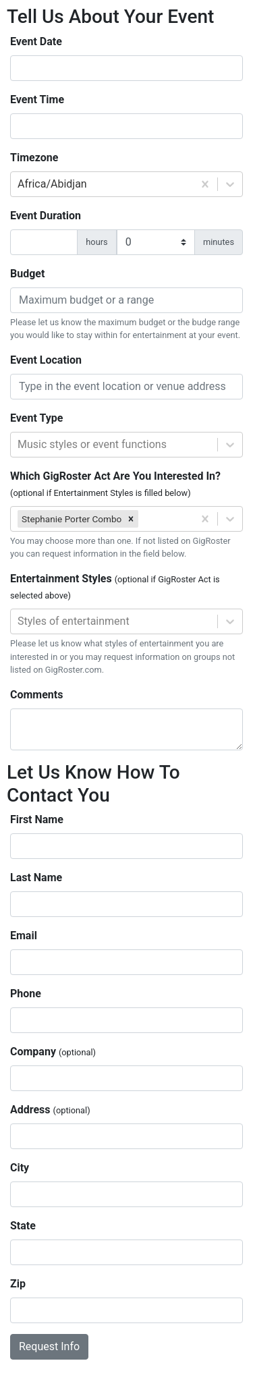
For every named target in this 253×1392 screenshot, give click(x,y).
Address (50, 1109)
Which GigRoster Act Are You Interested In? (115, 484)
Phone (25, 993)
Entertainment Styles (115, 586)
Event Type (36, 418)
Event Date (36, 41)
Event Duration (45, 215)
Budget (27, 273)
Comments (36, 694)
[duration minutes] (156, 242)
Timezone (34, 157)
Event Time (37, 99)
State (23, 1225)
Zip (18, 1283)
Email (23, 935)
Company (53, 1051)
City (19, 1167)
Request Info (49, 1346)
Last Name (36, 877)
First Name (36, 819)
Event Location (46, 360)
